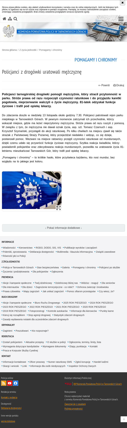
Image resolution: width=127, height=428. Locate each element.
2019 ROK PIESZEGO (14, 311)
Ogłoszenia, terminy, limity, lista (85, 342)
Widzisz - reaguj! (89, 283)
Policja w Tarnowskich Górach (18, 267)
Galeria (66, 267)
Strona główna (9, 50)
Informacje (8, 242)
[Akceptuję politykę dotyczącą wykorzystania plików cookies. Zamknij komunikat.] (122, 2)
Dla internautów (11, 287)
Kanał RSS (3, 383)
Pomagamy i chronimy (50, 50)
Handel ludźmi (101, 362)
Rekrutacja (8, 336)
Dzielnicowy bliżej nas (66, 283)
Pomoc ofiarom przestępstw (81, 291)
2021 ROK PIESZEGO (67, 307)
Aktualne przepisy (35, 342)
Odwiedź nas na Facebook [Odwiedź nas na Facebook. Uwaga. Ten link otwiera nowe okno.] (15, 383)
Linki (24, 366)
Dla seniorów (108, 283)
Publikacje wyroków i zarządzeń (80, 247)
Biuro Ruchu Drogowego (47, 302)
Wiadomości (9, 247)
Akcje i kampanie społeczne (17, 283)
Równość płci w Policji (14, 256)
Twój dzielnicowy (43, 283)
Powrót (104, 85)
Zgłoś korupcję (82, 362)
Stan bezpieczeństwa (48, 267)
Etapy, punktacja (77, 346)
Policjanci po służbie (109, 267)
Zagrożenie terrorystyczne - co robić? (55, 287)
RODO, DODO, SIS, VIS (48, 247)
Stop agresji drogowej (39, 315)
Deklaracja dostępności (42, 252)
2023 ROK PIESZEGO (14, 307)
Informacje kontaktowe (14, 362)
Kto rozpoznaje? (40, 330)
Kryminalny (8, 325)
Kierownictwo (25, 247)
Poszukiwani (22, 330)
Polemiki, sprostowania (15, 252)
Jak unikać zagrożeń (53, 291)
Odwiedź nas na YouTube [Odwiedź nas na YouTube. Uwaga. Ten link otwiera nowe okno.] (9, 383)
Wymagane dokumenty (54, 346)
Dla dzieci (27, 287)
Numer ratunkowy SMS (60, 362)
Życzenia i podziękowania (16, 271)
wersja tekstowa (8, 421)
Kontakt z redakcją (9, 397)
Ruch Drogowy (10, 297)
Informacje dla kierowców (84, 311)
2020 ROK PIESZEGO (94, 307)
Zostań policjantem (12, 342)
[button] (121, 19)
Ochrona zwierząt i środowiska (93, 287)
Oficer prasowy (37, 362)
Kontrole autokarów (58, 311)
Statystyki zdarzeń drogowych (69, 315)
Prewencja (7, 277)
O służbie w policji (56, 342)
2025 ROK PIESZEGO (75, 302)
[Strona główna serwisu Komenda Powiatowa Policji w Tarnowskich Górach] (4, 19)
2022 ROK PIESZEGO (41, 307)
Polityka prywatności (73, 408)
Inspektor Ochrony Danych (82, 366)
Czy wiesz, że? (106, 291)
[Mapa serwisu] (10, 19)
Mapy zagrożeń (31, 291)
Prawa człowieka (11, 291)
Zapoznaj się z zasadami (75, 404)
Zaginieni (7, 330)
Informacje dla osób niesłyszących (47, 366)
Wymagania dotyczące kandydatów (21, 346)
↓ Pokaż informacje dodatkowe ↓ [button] (63, 227)
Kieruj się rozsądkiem (14, 315)
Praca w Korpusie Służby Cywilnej (20, 350)
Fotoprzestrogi (36, 311)
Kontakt (93, 346)
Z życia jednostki (27, 50)
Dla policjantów (40, 271)
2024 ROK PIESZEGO (101, 302)
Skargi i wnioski (11, 366)
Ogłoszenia (57, 271)
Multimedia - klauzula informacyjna (75, 252)
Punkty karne (107, 311)
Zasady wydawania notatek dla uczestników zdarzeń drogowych (36, 319)
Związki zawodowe (105, 252)
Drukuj (118, 85)
